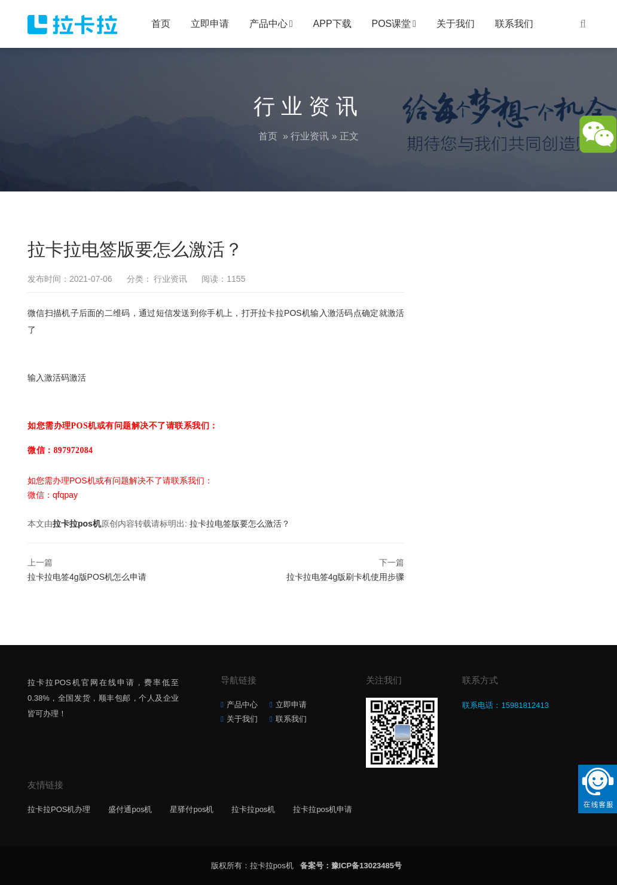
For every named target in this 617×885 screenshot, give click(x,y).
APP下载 (332, 24)
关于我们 (455, 24)
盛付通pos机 (130, 809)
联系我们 (514, 24)
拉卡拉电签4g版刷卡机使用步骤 (345, 577)
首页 (160, 24)
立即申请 (210, 24)
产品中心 (268, 24)
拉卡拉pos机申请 (322, 809)
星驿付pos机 (191, 809)
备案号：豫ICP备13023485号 (351, 865)
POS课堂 (391, 24)
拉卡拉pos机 (77, 523)
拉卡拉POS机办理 (59, 809)
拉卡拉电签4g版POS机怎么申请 (87, 577)
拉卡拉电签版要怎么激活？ (240, 523)
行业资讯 (310, 136)
